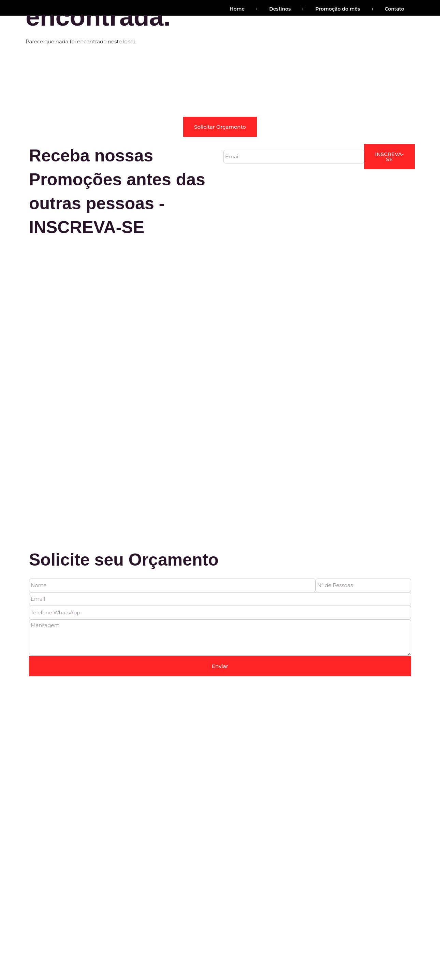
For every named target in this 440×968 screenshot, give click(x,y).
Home (237, 9)
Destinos (280, 9)
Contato (394, 9)
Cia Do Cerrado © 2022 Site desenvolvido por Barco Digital (121, 505)
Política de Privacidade (316, 481)
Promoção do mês (337, 9)
